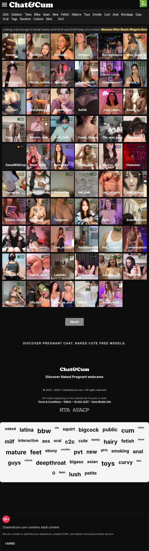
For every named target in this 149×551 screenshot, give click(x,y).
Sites (49, 19)
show (141, 439)
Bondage (127, 14)
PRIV (118, 147)
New (55, 14)
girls (104, 450)
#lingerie (140, 29)
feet (36, 452)
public (109, 429)
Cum (107, 14)
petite (91, 473)
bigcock (89, 430)
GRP (22, 37)
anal (138, 451)
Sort (61, 19)
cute (83, 440)
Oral (6, 19)
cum (127, 430)
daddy (95, 439)
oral (57, 440)
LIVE (46, 37)
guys (14, 462)
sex (138, 460)
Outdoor (16, 14)
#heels (130, 29)
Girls (6, 14)
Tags (14, 19)
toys (108, 463)
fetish (127, 441)
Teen (28, 14)
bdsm (141, 427)
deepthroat (51, 462)
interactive (28, 440)
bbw (44, 431)
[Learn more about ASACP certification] (80, 410)
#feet (122, 29)
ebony (51, 450)
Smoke (97, 14)
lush (75, 474)
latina (27, 430)
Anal (115, 14)
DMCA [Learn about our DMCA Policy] (67, 401)
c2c (70, 441)
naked (10, 428)
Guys (138, 14)
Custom (38, 19)
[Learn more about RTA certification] (65, 410)
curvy (125, 462)
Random (25, 19)
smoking (120, 451)
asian (92, 461)
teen (62, 472)
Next (74, 322)
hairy (110, 441)
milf (9, 441)
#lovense (112, 29)
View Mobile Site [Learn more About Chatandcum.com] (101, 401)
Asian (46, 14)
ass (46, 441)
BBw (37, 14)
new (91, 452)
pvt (78, 452)
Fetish (65, 14)
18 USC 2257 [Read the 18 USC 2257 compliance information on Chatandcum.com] (81, 401)
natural (28, 460)
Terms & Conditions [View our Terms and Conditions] (49, 401)
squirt (69, 429)
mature (16, 452)
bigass (76, 461)
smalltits (65, 449)
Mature (76, 14)
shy (57, 427)
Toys (87, 14)
